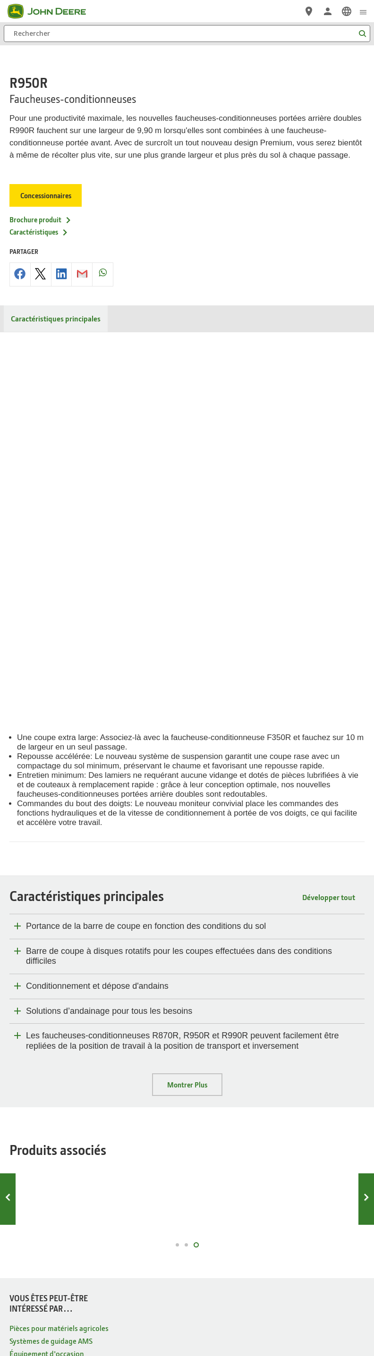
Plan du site (32, 1240)
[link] (346, 11)
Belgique (187, 1215)
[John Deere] (52, 11)
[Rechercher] (187, 33)
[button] (175, 1316)
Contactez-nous (337, 1240)
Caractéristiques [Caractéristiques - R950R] (38, 213)
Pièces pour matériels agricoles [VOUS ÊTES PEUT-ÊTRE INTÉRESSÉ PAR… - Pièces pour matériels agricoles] (59, 947)
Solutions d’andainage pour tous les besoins (109, 630)
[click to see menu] (363, 11)
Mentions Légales (221, 1240)
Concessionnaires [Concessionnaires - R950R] (46, 176)
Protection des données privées (93, 1240)
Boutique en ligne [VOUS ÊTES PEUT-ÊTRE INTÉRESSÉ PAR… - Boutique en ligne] (36, 986)
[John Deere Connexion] (327, 11)
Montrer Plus (187, 704)
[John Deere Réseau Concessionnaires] (308, 11)
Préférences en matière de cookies (186, 1262)
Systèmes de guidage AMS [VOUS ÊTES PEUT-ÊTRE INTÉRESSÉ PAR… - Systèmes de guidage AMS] (51, 960)
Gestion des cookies (166, 1240)
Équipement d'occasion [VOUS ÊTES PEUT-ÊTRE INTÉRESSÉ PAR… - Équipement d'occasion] (46, 973)
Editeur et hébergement (280, 1240)
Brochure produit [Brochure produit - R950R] (40, 200)
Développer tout (328, 517)
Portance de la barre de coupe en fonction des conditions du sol (146, 545)
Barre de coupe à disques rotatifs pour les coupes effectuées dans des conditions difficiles (179, 576)
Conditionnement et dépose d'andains (97, 605)
